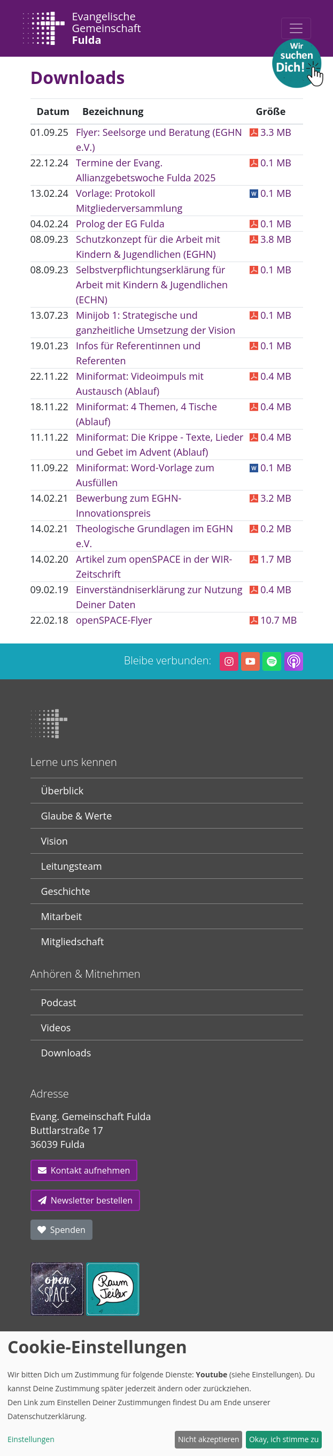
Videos (56, 1027)
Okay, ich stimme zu (284, 1439)
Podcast (58, 1002)
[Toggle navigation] (296, 28)
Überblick (62, 790)
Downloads (66, 1052)
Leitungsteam (71, 866)
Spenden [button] (61, 1230)
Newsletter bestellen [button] (85, 1200)
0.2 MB (270, 528)
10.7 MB (273, 620)
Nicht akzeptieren (208, 1439)
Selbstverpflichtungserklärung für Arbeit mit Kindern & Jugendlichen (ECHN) (152, 284)
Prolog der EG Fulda (120, 223)
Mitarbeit (61, 916)
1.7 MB (270, 559)
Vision (54, 840)
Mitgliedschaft (72, 941)
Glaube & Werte (76, 815)
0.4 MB (270, 376)
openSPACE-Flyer (114, 620)
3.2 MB (270, 498)
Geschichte (65, 891)
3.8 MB (270, 239)
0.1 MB (270, 162)
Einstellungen (31, 1439)
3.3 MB (270, 132)
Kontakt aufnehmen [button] (84, 1170)
